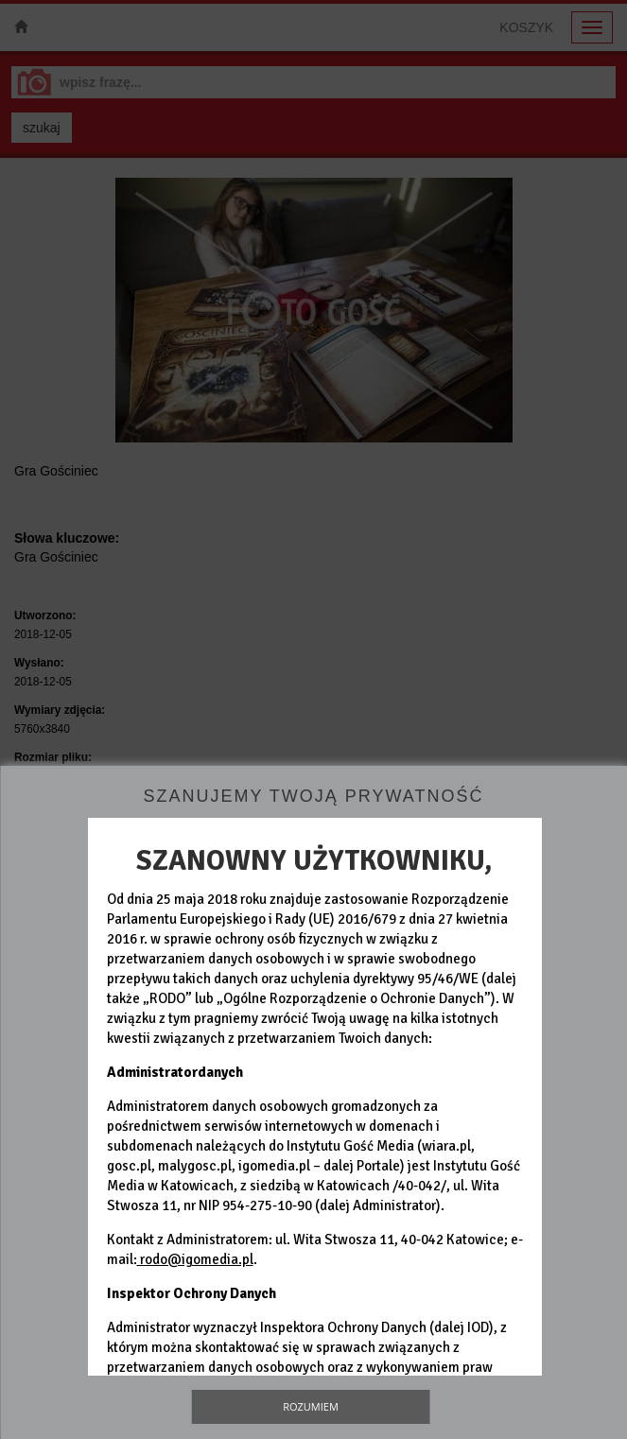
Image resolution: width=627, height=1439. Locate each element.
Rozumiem (311, 1406)
